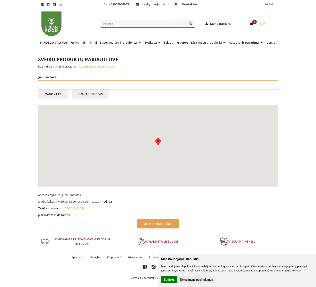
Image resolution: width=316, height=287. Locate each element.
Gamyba (95, 257)
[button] (158, 142)
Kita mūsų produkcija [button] (206, 42)
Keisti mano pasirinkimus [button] (196, 279)
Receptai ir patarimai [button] (244, 42)
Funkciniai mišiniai (84, 42)
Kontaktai (189, 4)
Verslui (271, 42)
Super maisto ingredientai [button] (119, 42)
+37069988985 (116, 4)
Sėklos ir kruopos (176, 42)
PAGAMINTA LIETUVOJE (158, 241)
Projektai (154, 257)
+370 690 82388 (74, 208)
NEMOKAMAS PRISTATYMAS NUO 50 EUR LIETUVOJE (76, 241)
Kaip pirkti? (114, 257)
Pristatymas (135, 257)
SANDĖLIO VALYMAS (54, 42)
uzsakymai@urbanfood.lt (156, 4)
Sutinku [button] (169, 279)
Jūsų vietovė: (47, 77)
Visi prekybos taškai (158, 224)
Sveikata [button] (151, 42)
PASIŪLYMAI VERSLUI (238, 241)
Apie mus (77, 257)
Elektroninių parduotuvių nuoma (148, 278)
